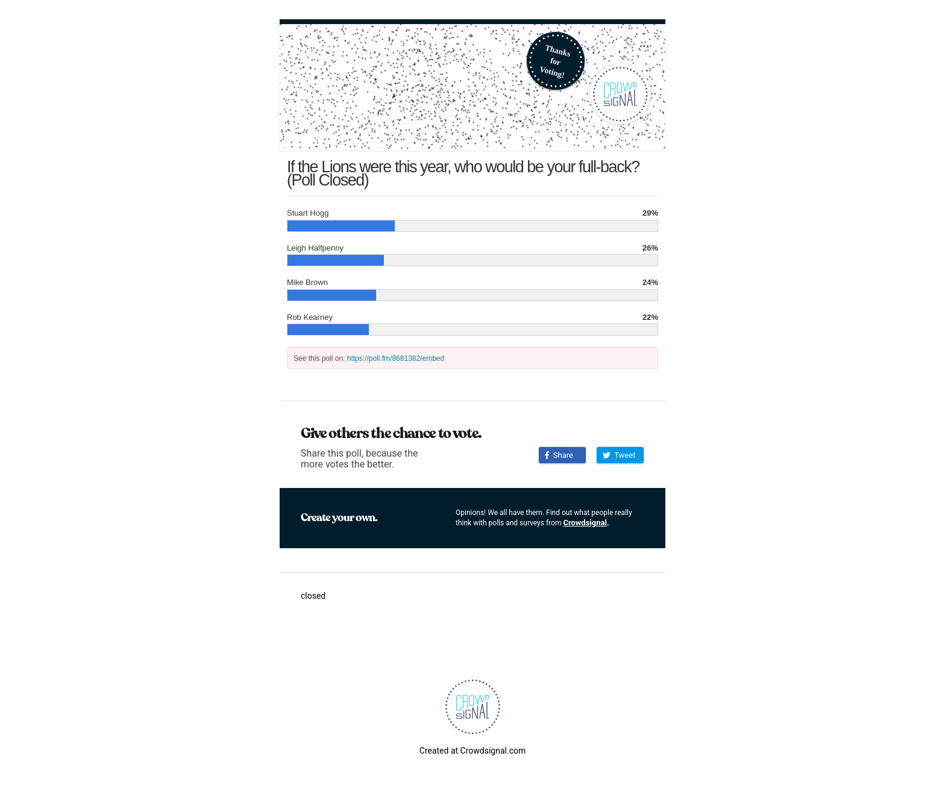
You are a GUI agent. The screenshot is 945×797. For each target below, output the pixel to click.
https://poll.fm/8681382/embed (395, 358)
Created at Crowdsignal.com (472, 750)
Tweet (619, 455)
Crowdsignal (585, 522)
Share (559, 455)
